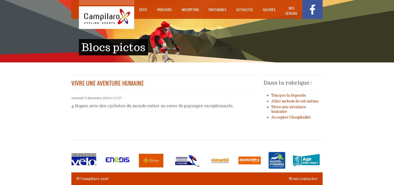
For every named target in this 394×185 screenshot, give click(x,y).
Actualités (244, 9)
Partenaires (217, 9)
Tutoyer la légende (288, 95)
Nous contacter (303, 178)
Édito (143, 9)
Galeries (269, 9)
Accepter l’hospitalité (291, 117)
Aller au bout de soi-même (295, 101)
